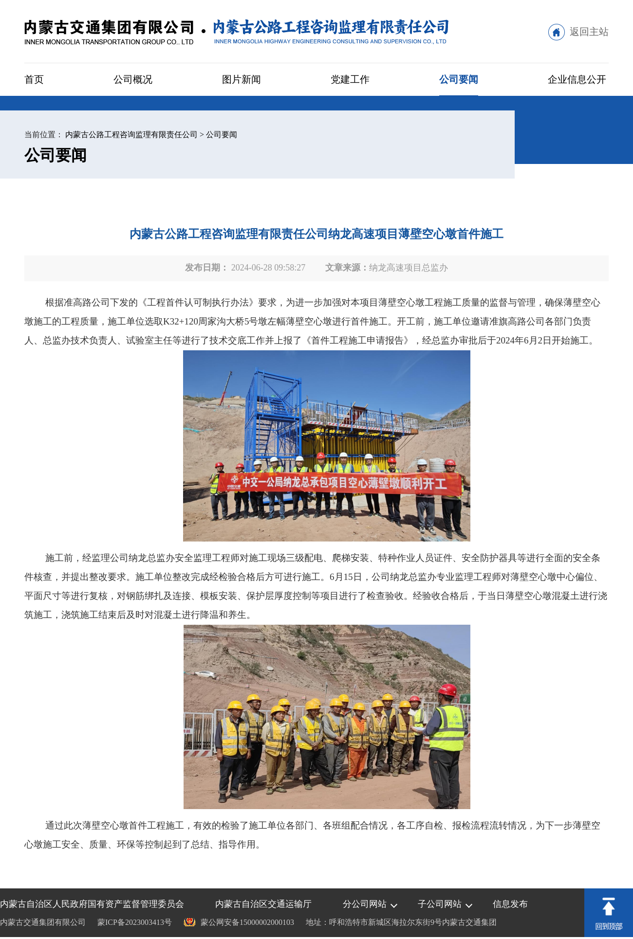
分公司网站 (365, 904)
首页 (34, 79)
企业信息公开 (577, 79)
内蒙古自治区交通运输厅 (263, 904)
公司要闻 (458, 79)
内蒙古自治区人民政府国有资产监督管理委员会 (92, 904)
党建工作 (350, 79)
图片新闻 (241, 79)
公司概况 (132, 79)
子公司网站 (440, 904)
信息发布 (510, 904)
